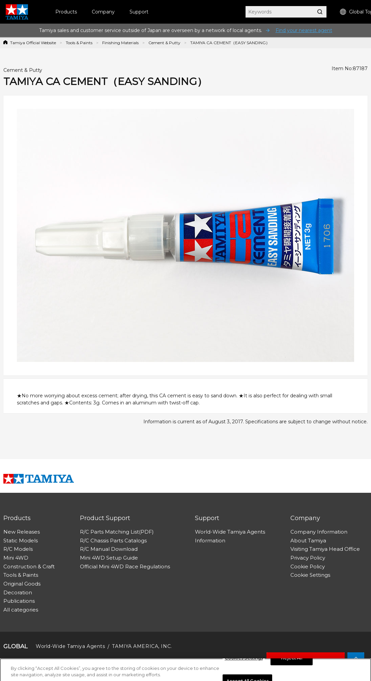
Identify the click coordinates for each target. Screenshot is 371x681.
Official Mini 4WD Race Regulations (125, 566)
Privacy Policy (307, 558)
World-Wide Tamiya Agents (230, 532)
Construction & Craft (29, 566)
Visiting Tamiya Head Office (325, 549)
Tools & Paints (79, 42)
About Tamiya (308, 540)
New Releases (21, 532)
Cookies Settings (244, 659)
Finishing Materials (120, 42)
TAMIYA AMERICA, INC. (142, 646)
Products (66, 12)
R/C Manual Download (109, 549)
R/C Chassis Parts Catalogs (113, 540)
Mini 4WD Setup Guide (109, 558)
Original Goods (21, 583)
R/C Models (18, 549)
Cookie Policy (307, 566)
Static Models (20, 540)
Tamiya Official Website (33, 42)
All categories (20, 609)
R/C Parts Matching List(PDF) (117, 532)
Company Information (318, 532)
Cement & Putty (164, 42)
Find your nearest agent (304, 30)
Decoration (17, 592)
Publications (19, 601)
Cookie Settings (310, 575)
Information (210, 540)
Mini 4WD (15, 558)
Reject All (291, 659)
